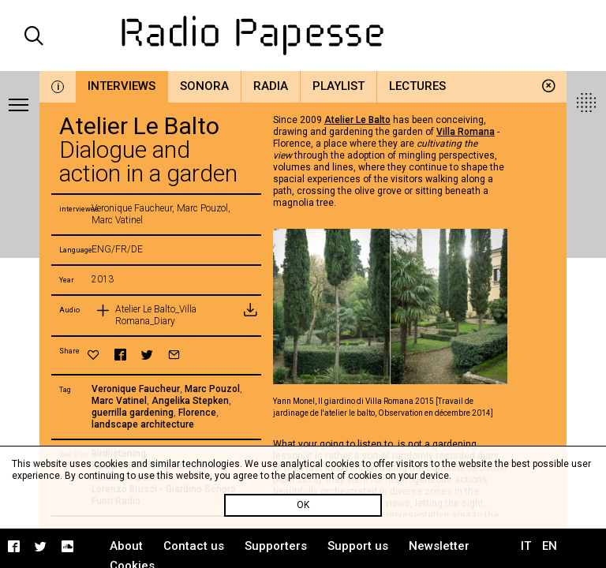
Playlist (338, 86)
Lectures (417, 86)
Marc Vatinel (119, 400)
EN (549, 546)
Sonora (204, 86)
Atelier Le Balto (357, 119)
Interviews (121, 86)
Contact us (193, 546)
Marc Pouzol (212, 388)
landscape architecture (143, 424)
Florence (197, 412)
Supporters (276, 546)
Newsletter (439, 546)
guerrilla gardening (133, 412)
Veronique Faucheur (136, 388)
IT (526, 546)
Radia (270, 86)
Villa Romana (465, 131)
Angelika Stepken (190, 400)
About (126, 546)
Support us (357, 546)
